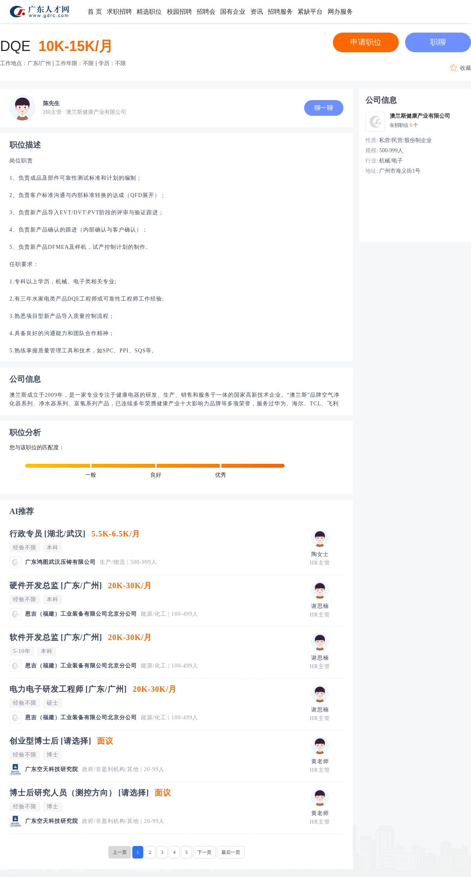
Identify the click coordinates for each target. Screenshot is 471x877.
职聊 (438, 42)
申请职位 (366, 42)
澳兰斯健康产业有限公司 (420, 116)
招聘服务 (280, 11)
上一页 (120, 852)
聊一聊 (323, 107)
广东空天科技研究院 (51, 769)
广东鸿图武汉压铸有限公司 (60, 562)
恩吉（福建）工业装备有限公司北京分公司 (81, 614)
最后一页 (230, 852)
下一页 (204, 852)
